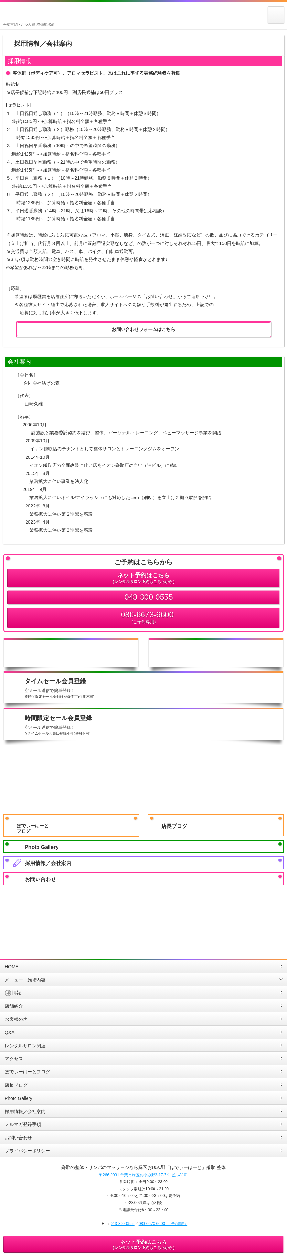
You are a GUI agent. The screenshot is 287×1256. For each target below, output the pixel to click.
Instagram (25, 914)
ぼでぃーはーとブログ (32, 828)
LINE (72, 914)
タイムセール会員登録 (152, 689)
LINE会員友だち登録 (143, 778)
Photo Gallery (41, 847)
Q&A (10, 1032)
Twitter (262, 914)
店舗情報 (71, 652)
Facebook (214, 914)
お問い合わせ (40, 879)
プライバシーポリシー (27, 1150)
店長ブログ (174, 826)
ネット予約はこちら (143, 578)
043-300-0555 (148, 597)
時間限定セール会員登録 (152, 726)
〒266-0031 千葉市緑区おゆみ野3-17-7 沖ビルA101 (143, 1175)
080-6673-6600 (143, 617)
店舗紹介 (14, 1006)
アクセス (14, 1058)
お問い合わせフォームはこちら (143, 329)
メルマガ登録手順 (23, 1124)
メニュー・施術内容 (25, 979)
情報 (13, 992)
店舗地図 (216, 652)
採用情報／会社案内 (48, 863)
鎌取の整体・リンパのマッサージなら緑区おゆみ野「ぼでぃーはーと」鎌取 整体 (20, 13)
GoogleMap (120, 914)
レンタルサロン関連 (25, 1045)
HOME (11, 966)
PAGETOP (143, 951)
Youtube (167, 914)
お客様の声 (16, 1019)
